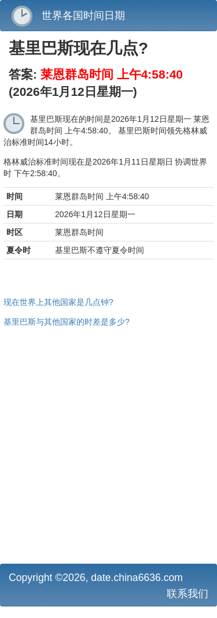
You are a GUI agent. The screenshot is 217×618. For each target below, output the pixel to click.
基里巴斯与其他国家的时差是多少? (66, 321)
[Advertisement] (108, 444)
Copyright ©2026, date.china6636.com (96, 577)
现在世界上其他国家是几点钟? (58, 302)
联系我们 (187, 594)
